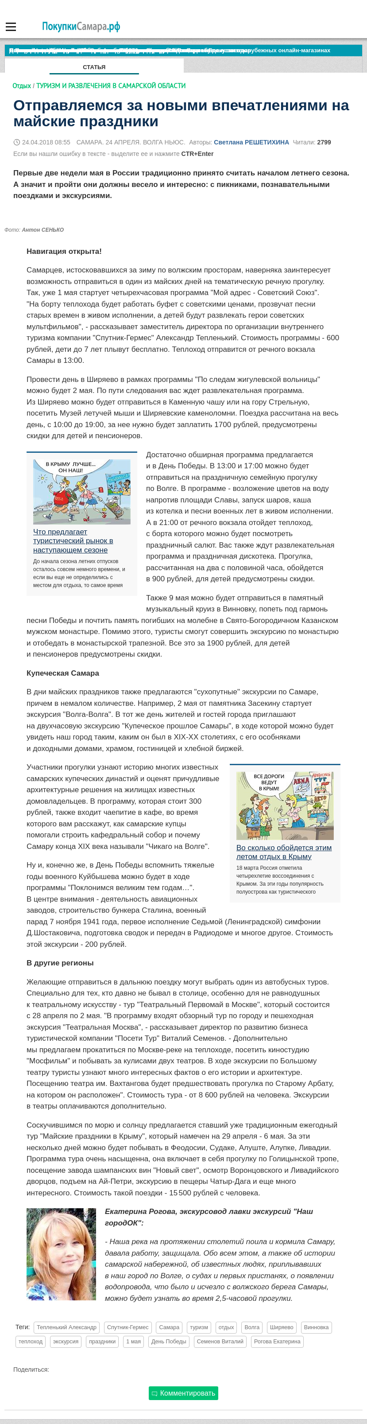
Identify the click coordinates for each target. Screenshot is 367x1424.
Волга (251, 1327)
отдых (226, 1327)
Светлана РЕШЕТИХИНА (251, 142)
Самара (169, 1327)
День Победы (168, 1341)
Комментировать (184, 1393)
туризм (199, 1327)
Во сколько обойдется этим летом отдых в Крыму (284, 852)
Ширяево (282, 1327)
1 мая (133, 1341)
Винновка (316, 1327)
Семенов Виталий (220, 1341)
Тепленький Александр (67, 1327)
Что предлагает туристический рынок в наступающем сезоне (73, 541)
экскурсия (65, 1341)
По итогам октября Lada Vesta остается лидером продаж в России (103, 50)
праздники (102, 1341)
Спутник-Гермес (128, 1327)
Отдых (21, 86)
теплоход (30, 1341)
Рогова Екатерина (277, 1341)
